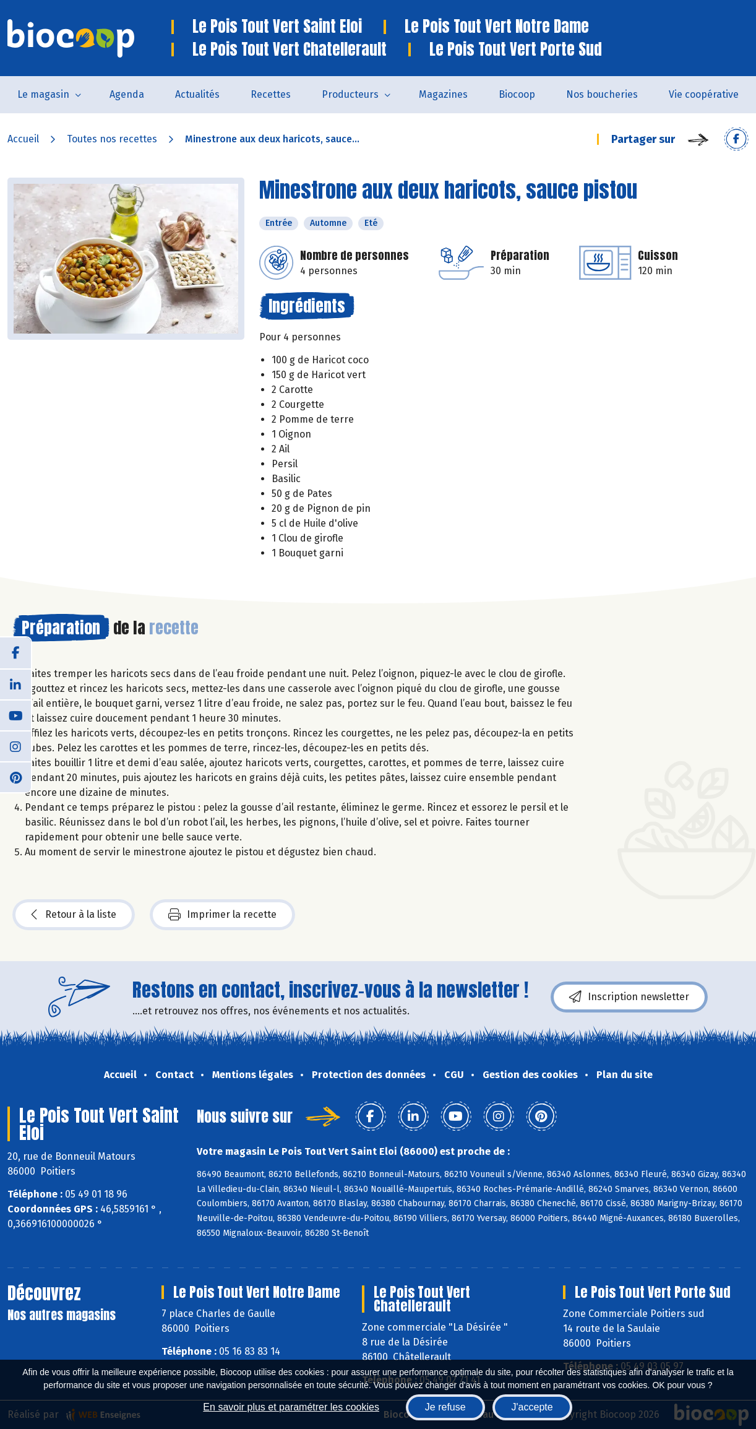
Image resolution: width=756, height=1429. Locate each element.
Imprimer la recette (222, 915)
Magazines (443, 94)
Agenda (127, 94)
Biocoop (517, 94)
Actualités (197, 94)
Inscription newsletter (629, 997)
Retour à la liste (73, 915)
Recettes (271, 94)
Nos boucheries (602, 94)
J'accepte (532, 1407)
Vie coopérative (704, 94)
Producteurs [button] (350, 94)
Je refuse (445, 1407)
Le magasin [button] (43, 94)
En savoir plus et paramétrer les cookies (291, 1407)
